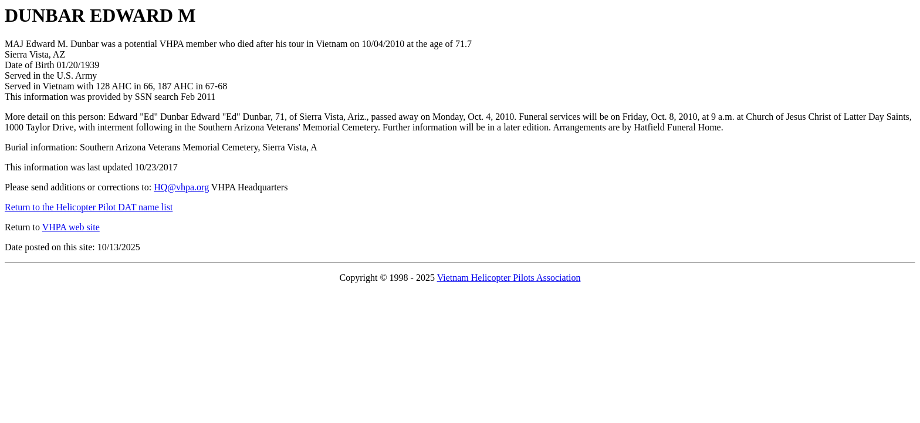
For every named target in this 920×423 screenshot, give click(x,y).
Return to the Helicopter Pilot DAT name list (88, 207)
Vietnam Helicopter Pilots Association (509, 278)
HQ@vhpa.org (181, 187)
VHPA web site (71, 227)
